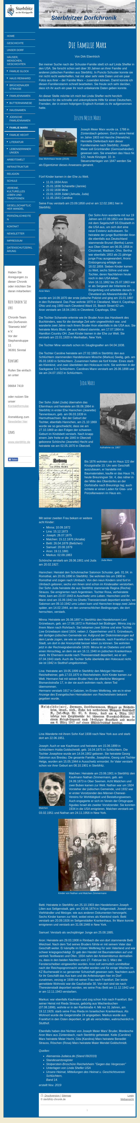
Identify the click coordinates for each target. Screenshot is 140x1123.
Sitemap (66, 1095)
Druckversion (50, 1095)
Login (131, 1095)
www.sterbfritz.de (19, 442)
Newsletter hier (18, 421)
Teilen (13, 459)
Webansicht (127, 1099)
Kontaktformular (18, 406)
